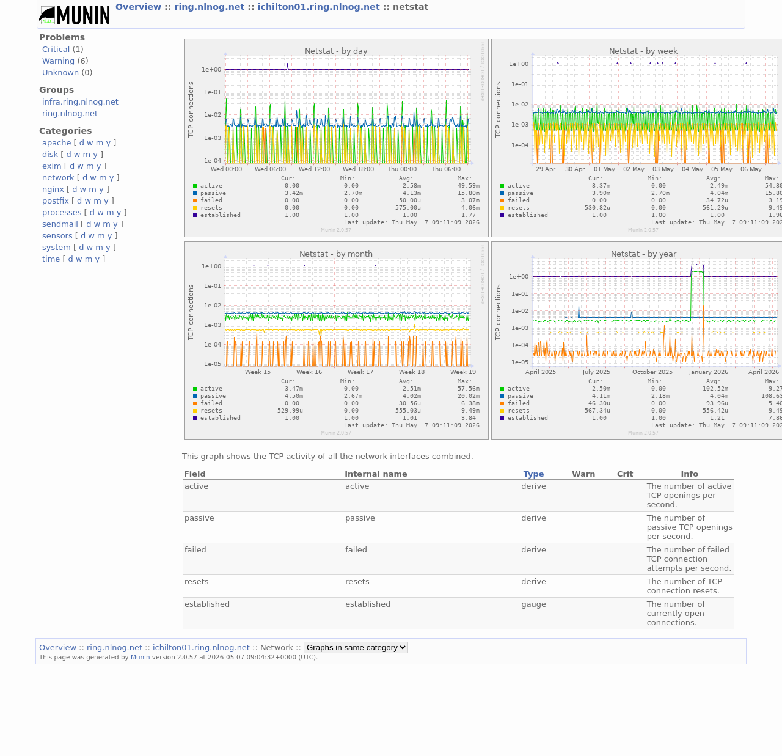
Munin (140, 657)
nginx (53, 189)
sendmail (60, 224)
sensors (57, 235)
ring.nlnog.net (210, 7)
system (56, 247)
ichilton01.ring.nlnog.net (320, 7)
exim (52, 166)
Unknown (60, 72)
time (51, 258)
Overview (139, 7)
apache (56, 142)
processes (62, 212)
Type (534, 474)
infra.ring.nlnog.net (80, 101)
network (58, 177)
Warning (58, 60)
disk (50, 154)
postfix (55, 200)
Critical (56, 49)
